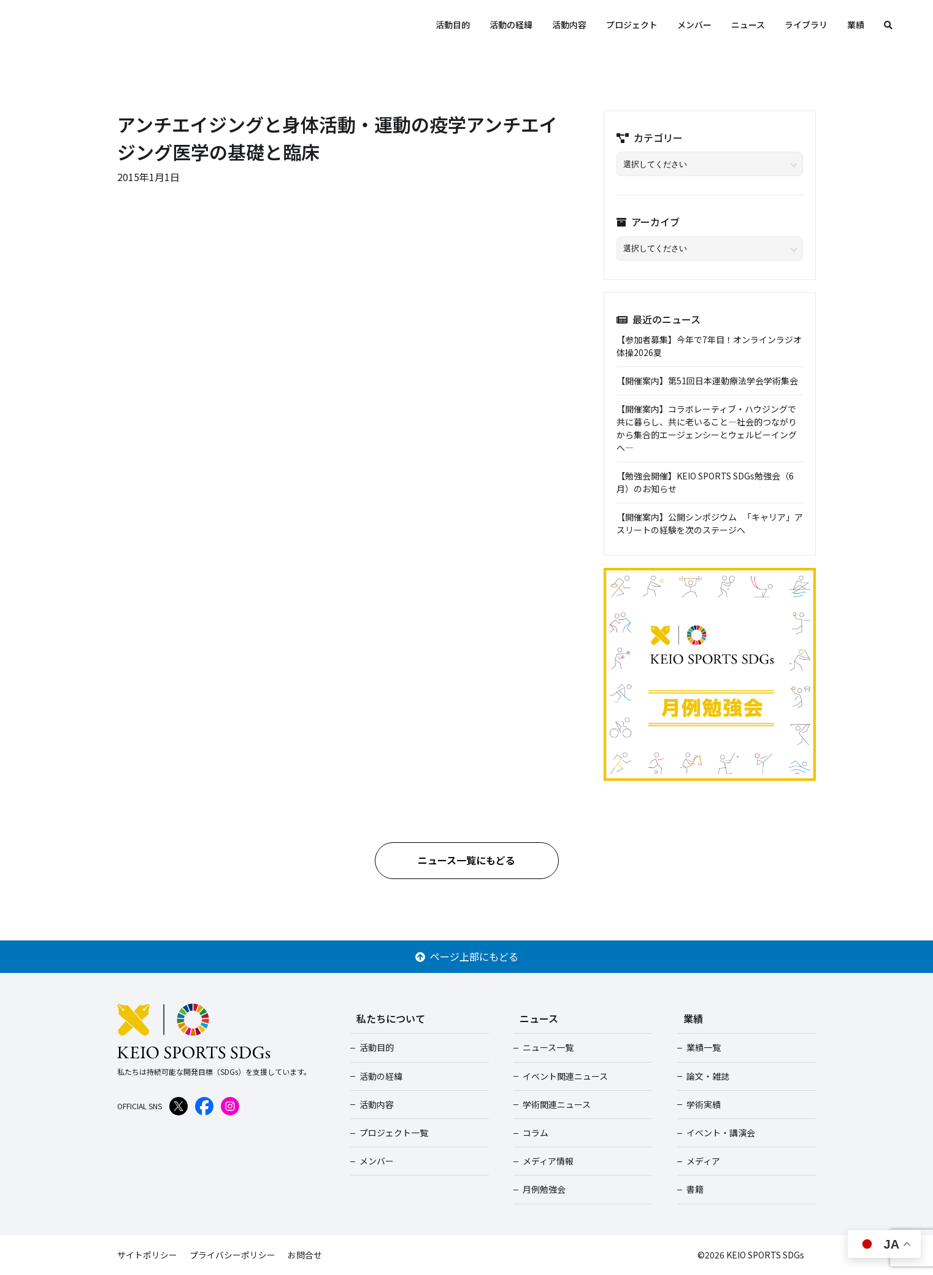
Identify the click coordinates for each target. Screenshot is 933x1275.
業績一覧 (703, 1047)
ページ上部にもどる (466, 956)
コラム (535, 1132)
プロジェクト (632, 24)
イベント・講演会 (720, 1132)
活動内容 (569, 24)
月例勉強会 (543, 1189)
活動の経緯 (511, 24)
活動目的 (453, 24)
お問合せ (305, 1255)
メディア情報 (547, 1161)
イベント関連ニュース (564, 1076)
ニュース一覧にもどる (466, 860)
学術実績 (703, 1104)
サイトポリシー (147, 1255)
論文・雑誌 (707, 1076)
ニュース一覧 (547, 1047)
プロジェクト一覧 (393, 1132)
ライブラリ (806, 24)
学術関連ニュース (556, 1104)
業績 (855, 24)
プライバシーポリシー (232, 1255)
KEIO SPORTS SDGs (141, 24)
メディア (703, 1161)
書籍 (694, 1189)
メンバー (694, 24)
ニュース (748, 24)
